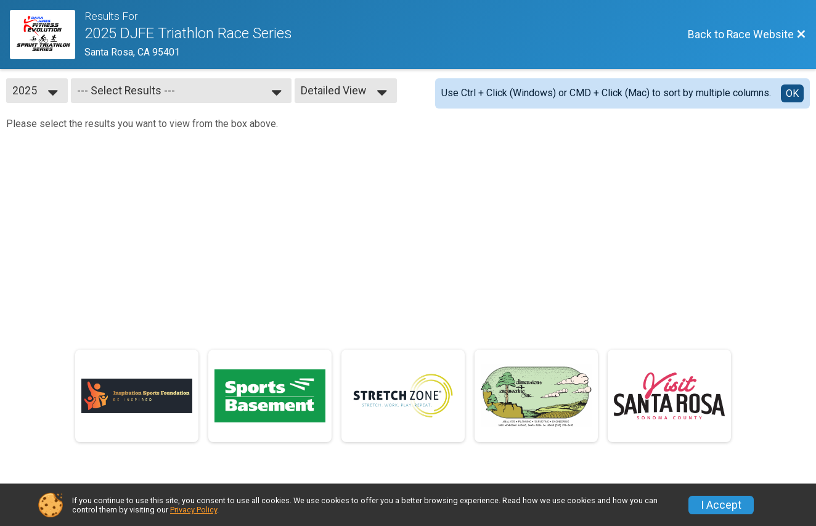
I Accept (721, 505)
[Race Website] (47, 34)
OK (792, 93)
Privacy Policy (193, 509)
